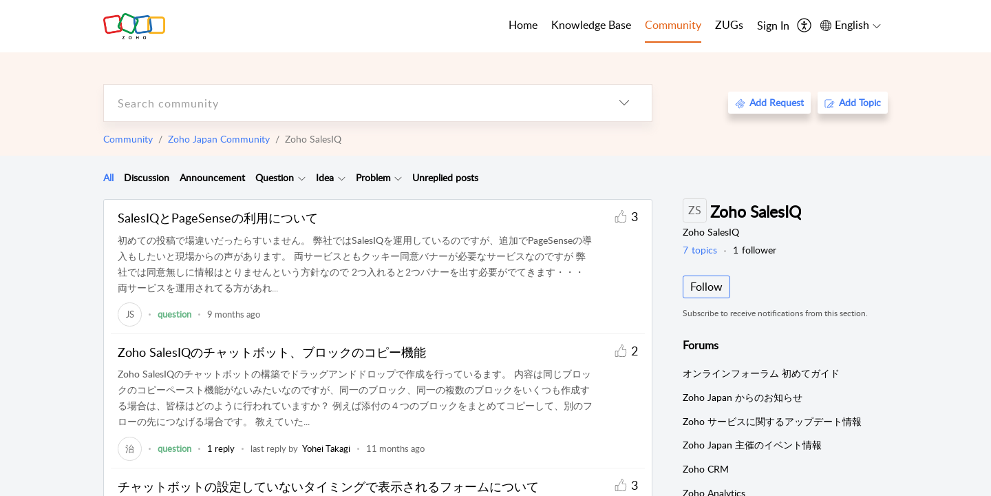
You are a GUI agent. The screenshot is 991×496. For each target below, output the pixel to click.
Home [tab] (523, 24)
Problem (373, 177)
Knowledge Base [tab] (591, 24)
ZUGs (729, 24)
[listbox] (624, 103)
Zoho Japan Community (219, 138)
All (108, 177)
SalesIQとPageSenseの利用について (218, 217)
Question (274, 177)
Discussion (146, 177)
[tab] (108, 177)
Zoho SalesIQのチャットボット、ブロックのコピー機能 (272, 352)
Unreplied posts (445, 177)
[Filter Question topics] (302, 177)
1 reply (221, 448)
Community (128, 138)
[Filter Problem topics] (398, 177)
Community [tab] (673, 24)
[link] (130, 314)
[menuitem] (773, 26)
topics (700, 249)
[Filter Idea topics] (341, 177)
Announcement (212, 177)
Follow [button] (706, 286)
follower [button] (754, 249)
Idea (325, 177)
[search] (350, 103)
